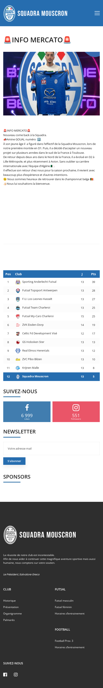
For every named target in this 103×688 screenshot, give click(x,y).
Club (18, 274)
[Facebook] (5, 674)
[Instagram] (16, 674)
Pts (93, 274)
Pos (8, 274)
